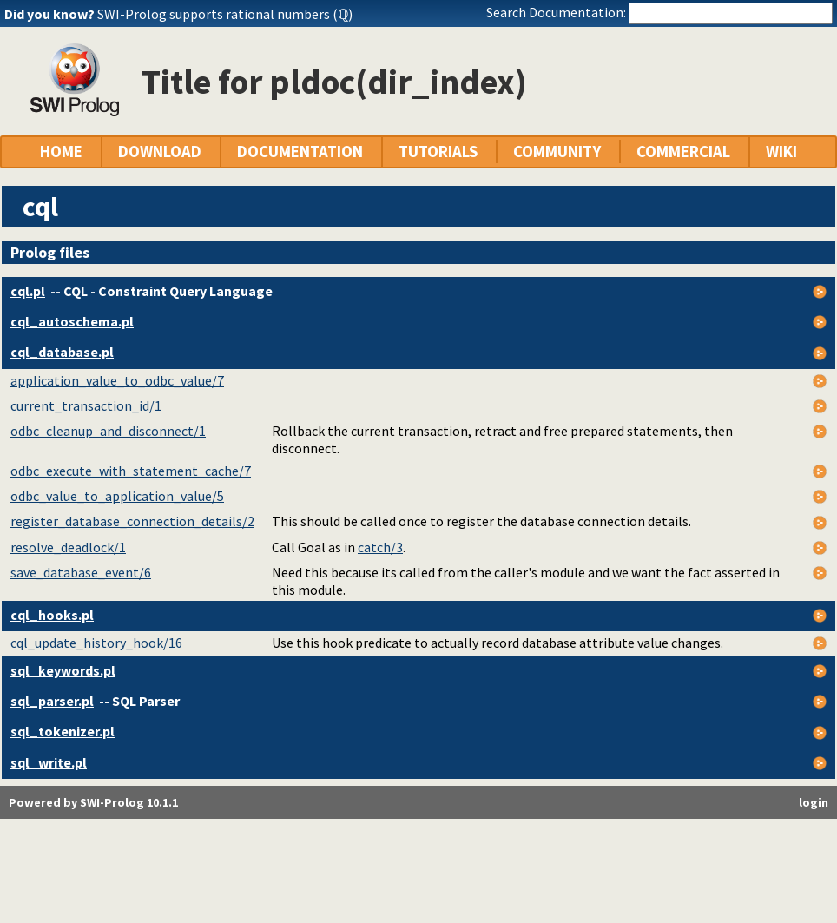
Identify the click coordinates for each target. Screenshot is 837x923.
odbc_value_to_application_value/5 (117, 495)
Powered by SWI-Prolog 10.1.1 (93, 802)
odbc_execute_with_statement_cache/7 (130, 470)
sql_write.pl (48, 762)
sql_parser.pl (52, 700)
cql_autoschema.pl (72, 321)
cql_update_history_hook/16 (96, 642)
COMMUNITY (557, 152)
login (813, 802)
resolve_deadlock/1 (68, 547)
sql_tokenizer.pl (62, 731)
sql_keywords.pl (62, 670)
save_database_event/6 (80, 572)
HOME (61, 152)
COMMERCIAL (683, 152)
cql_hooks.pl (52, 614)
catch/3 (380, 547)
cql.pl (27, 291)
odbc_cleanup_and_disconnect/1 (108, 430)
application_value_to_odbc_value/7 (117, 380)
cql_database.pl (62, 351)
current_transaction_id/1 (85, 405)
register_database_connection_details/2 (132, 521)
